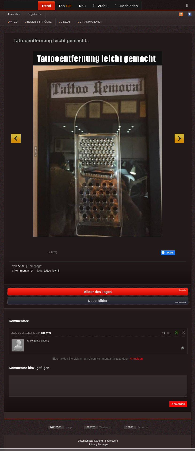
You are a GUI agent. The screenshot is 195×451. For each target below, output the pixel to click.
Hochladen (126, 6)
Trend (46, 6)
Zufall (100, 6)
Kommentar (22, 270)
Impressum (111, 440)
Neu (82, 6)
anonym (46, 332)
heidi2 (21, 266)
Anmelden (14, 14)
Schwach (35, 253)
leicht (55, 270)
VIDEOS (65, 21)
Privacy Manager (98, 444)
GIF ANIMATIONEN (90, 21)
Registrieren (35, 14)
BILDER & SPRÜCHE (38, 21)
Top (65, 6)
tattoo (47, 270)
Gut (18, 253)
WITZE (12, 21)
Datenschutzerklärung (90, 440)
